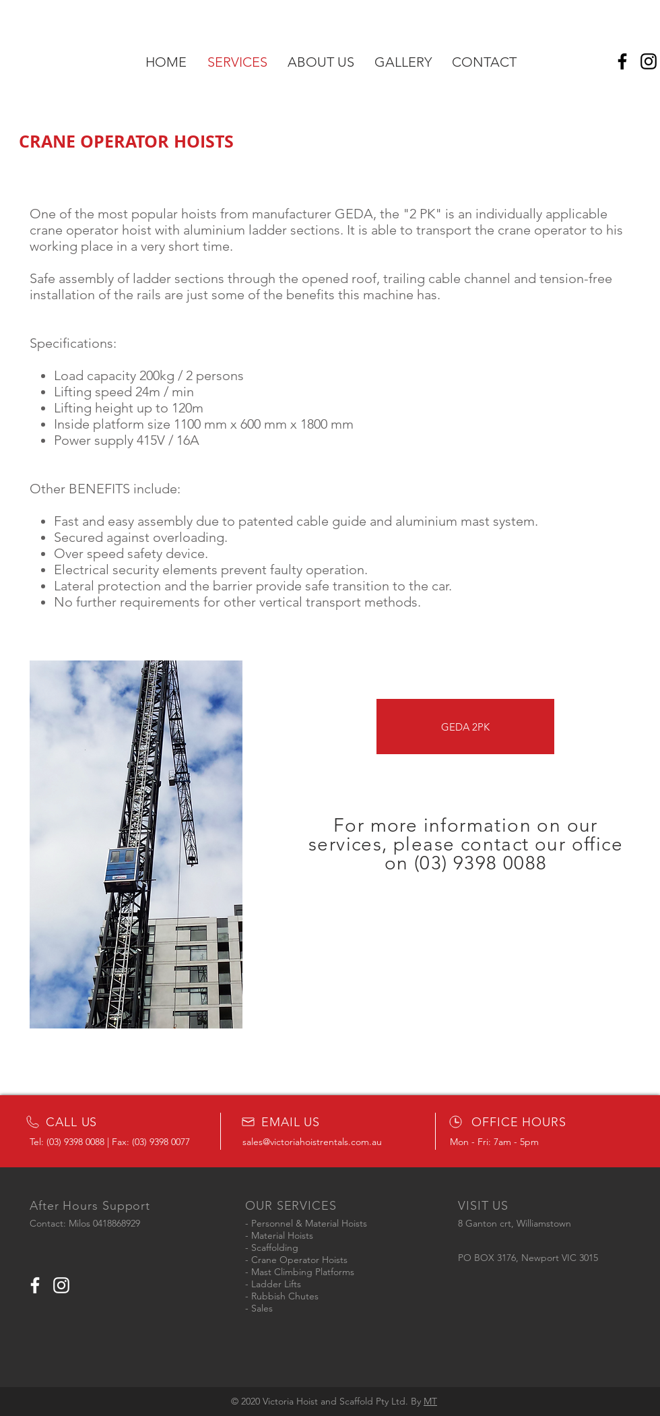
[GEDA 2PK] (465, 726)
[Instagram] (648, 61)
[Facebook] (622, 61)
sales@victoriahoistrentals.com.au (312, 1142)
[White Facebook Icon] (35, 1285)
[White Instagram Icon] (61, 1285)
